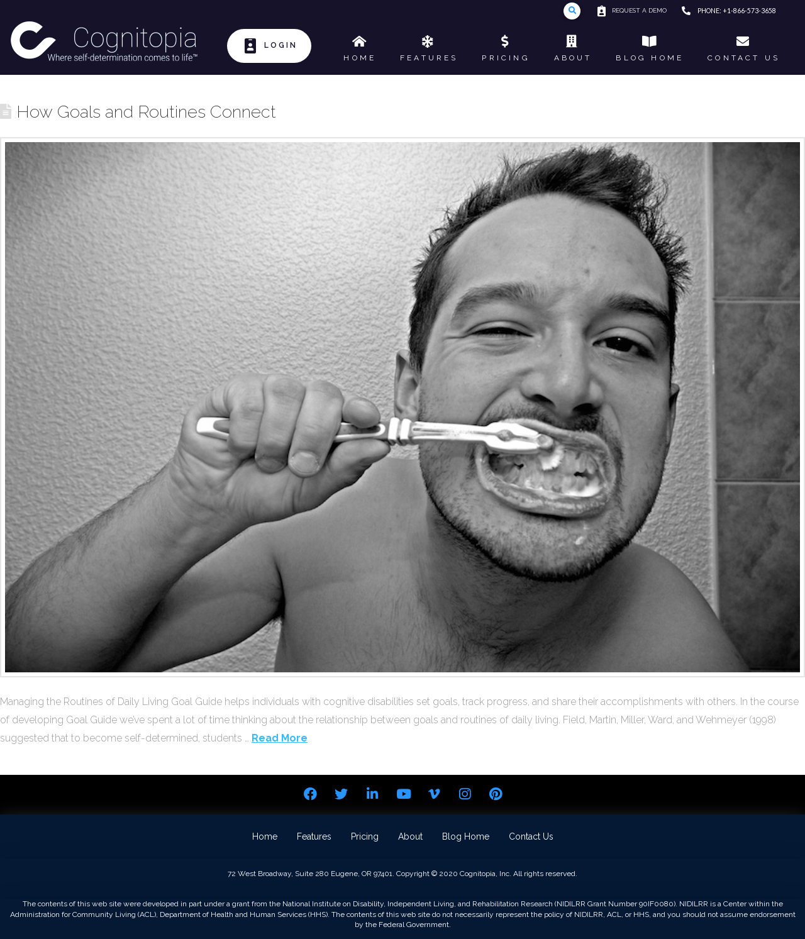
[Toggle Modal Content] (572, 11)
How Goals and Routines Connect (146, 111)
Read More (280, 738)
